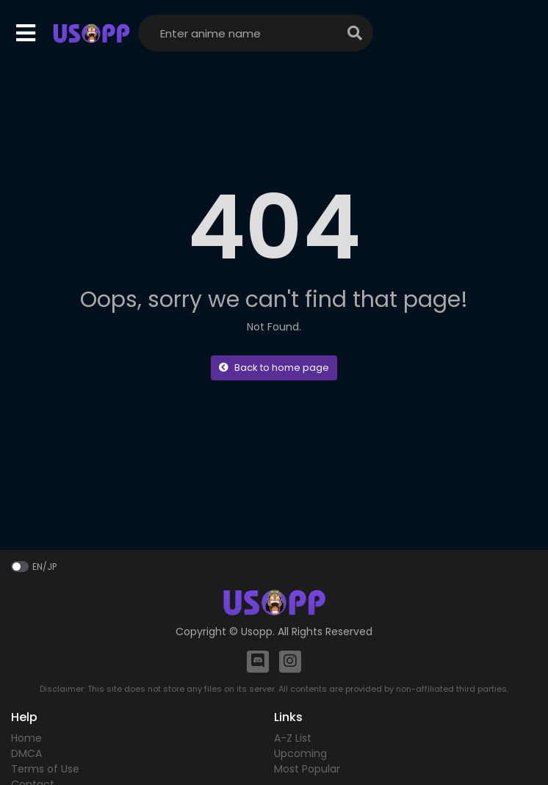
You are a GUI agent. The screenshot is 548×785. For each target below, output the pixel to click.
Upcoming (300, 753)
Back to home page (274, 368)
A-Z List (292, 738)
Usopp (257, 631)
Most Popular (307, 769)
